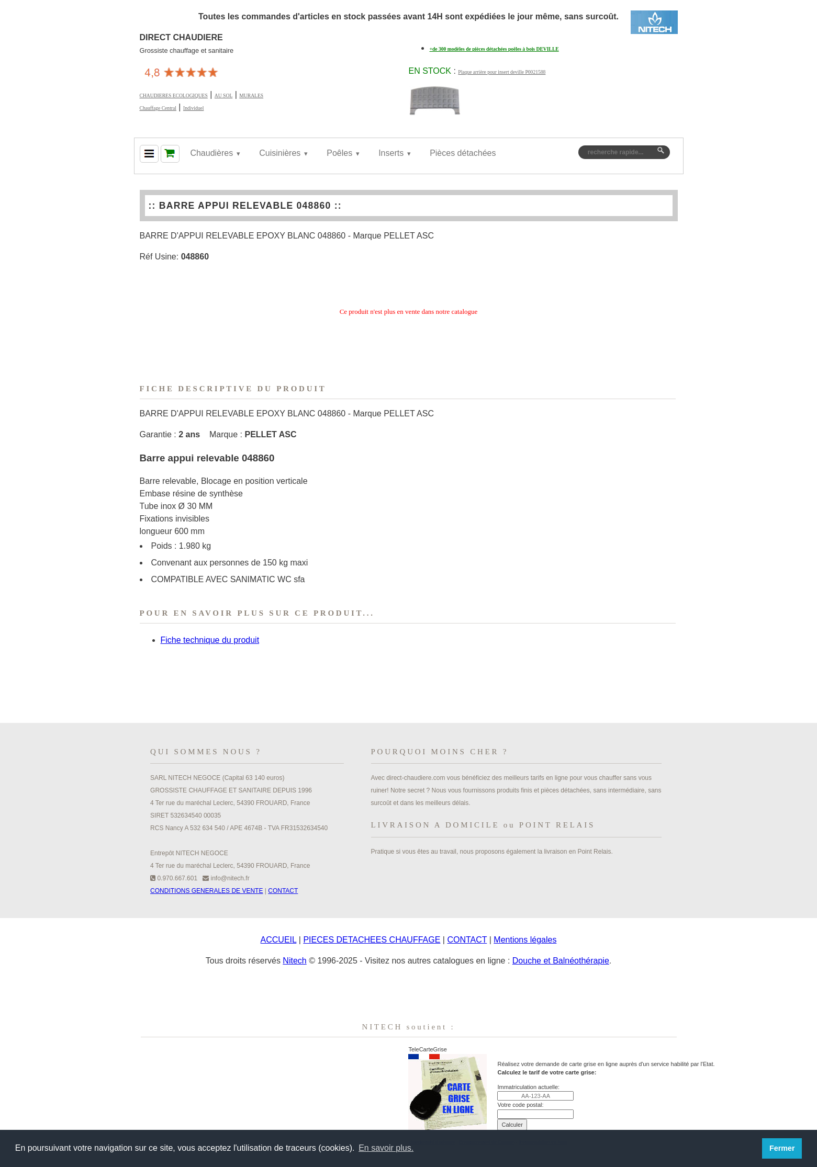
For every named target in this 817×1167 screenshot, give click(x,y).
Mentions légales (525, 939)
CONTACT (283, 890)
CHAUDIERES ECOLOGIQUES (174, 95)
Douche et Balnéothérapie (560, 960)
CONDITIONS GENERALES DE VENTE (206, 890)
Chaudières (211, 153)
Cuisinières (279, 153)
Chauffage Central (158, 108)
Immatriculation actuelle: (528, 1087)
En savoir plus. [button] (386, 1147)
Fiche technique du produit (210, 640)
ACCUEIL (279, 939)
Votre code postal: (520, 1105)
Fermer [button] (782, 1148)
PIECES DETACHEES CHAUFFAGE (371, 939)
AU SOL (223, 95)
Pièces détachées (463, 153)
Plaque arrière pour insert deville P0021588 (501, 72)
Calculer (511, 1124)
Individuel (193, 108)
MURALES (251, 95)
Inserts (391, 153)
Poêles (339, 153)
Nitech (294, 960)
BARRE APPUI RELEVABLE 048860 (245, 205)
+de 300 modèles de (494, 49)
